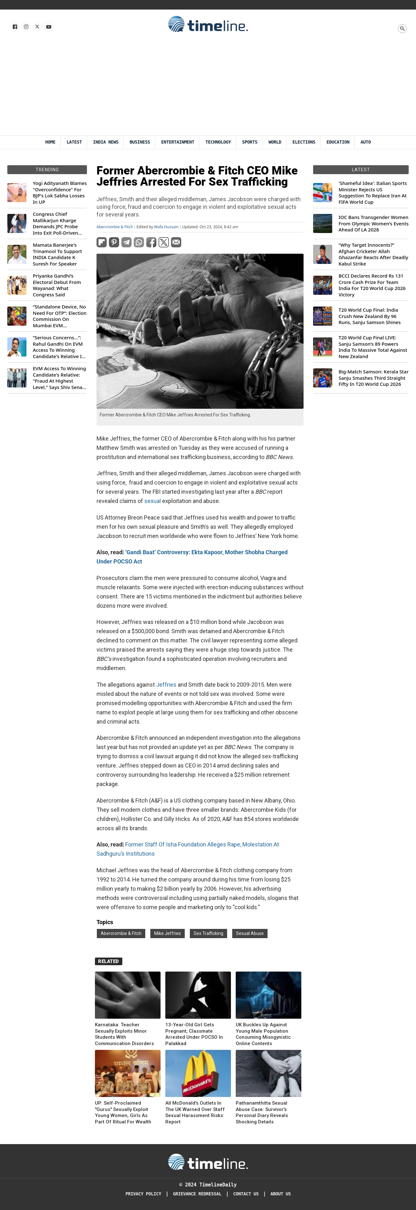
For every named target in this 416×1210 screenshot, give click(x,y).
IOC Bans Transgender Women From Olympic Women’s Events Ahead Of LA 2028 (374, 223)
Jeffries (167, 684)
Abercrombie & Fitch (115, 227)
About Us (280, 1194)
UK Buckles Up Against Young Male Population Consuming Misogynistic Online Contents (263, 1034)
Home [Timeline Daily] (50, 142)
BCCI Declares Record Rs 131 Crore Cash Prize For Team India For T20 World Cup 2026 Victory (372, 285)
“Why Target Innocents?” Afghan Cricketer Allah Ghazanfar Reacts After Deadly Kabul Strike (373, 254)
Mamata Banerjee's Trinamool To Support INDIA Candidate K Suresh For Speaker (57, 254)
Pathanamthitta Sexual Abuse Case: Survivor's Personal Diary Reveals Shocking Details (262, 1112)
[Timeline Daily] (208, 1161)
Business (140, 142)
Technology (218, 142)
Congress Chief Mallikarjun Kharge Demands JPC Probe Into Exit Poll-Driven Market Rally (55, 223)
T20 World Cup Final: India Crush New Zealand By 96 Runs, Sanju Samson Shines (370, 316)
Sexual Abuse (250, 933)
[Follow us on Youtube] (48, 27)
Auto (366, 142)
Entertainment (177, 142)
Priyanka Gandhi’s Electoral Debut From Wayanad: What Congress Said (57, 285)
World (275, 142)
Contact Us (246, 1194)
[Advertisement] (208, 87)
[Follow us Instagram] (26, 27)
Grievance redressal (197, 1194)
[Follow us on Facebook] (14, 27)
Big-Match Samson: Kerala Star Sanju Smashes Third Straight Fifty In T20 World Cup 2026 (374, 378)
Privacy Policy (143, 1194)
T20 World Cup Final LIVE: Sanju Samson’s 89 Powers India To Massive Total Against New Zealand (373, 347)
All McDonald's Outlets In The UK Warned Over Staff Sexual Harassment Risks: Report (195, 1112)
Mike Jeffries (167, 933)
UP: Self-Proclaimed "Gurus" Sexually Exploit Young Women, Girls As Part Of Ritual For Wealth (123, 1112)
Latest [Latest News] (74, 142)
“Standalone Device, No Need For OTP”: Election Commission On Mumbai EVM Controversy (60, 316)
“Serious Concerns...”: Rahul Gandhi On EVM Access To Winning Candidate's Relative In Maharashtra (59, 347)
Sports (249, 142)
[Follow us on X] (37, 27)
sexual (152, 501)
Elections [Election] (303, 142)
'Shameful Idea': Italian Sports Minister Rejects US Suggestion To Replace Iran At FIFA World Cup (373, 192)
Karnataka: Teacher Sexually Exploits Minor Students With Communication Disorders (124, 1034)
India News (105, 142)
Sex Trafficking (208, 933)
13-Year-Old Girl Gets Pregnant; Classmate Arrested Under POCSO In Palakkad (194, 1034)
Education (337, 142)
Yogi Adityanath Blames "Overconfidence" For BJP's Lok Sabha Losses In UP (60, 192)
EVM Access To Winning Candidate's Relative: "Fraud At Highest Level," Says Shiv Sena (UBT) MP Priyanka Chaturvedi (59, 377)
